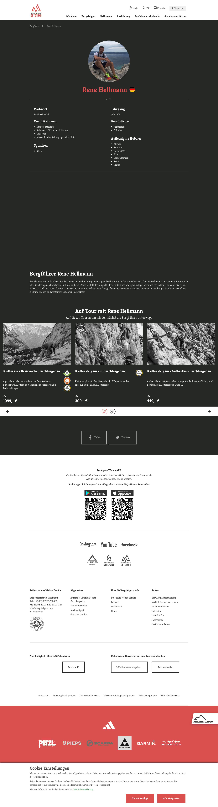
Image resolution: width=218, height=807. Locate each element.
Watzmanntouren (160, 606)
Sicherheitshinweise (170, 695)
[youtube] (109, 547)
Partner (114, 602)
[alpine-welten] (92, 564)
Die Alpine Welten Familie (123, 597)
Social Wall (116, 606)
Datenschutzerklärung (83, 789)
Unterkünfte (158, 615)
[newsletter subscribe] (165, 667)
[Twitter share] (123, 437)
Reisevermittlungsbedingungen (119, 695)
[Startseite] (36, 10)
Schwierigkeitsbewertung (164, 597)
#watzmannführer (175, 16)
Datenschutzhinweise (90, 695)
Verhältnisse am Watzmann (165, 602)
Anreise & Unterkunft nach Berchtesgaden (83, 599)
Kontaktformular (78, 605)
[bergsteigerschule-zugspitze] (109, 564)
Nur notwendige (140, 798)
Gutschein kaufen (78, 614)
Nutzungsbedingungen (64, 695)
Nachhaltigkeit (77, 610)
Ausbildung (123, 16)
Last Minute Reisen (161, 624)
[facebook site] (130, 546)
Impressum (43, 695)
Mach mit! (73, 667)
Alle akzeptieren (171, 798)
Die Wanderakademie (147, 16)
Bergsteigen (88, 16)
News (114, 611)
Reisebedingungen (148, 695)
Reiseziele (156, 611)
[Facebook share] (94, 437)
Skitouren (106, 16)
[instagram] (88, 547)
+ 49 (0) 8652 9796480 (45, 601)
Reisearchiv (157, 619)
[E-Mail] (129, 667)
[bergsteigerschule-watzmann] (125, 564)
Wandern (71, 16)
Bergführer (34, 26)
